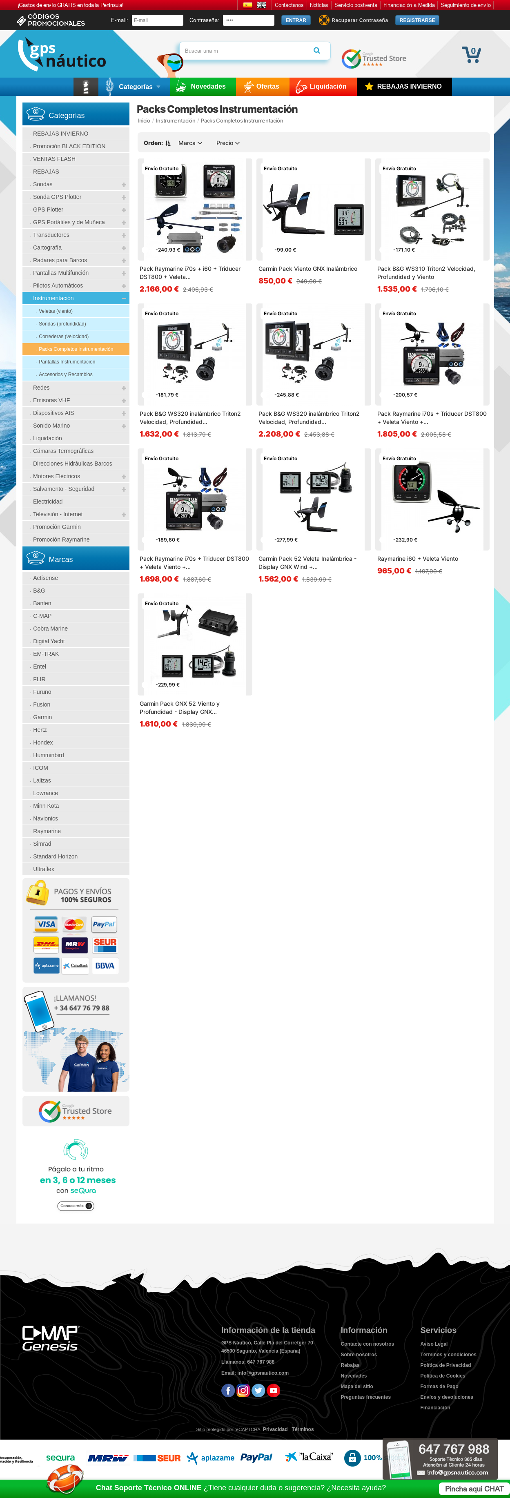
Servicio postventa (355, 5)
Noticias (319, 5)
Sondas (42, 184)
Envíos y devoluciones (447, 1397)
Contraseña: (204, 20)
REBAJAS (46, 171)
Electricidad (47, 501)
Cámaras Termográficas (63, 451)
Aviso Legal (434, 1344)
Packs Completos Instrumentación (75, 350)
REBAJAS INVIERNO (60, 133)
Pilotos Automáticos (58, 285)
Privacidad (275, 1429)
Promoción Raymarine (61, 539)
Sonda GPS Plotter (57, 197)
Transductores (51, 235)
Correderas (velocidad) (62, 338)
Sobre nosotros (359, 1355)
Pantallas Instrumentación (66, 363)
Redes (41, 387)
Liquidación (47, 438)
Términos (303, 1429)
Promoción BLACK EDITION (69, 146)
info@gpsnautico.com (263, 1373)
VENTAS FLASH (54, 159)
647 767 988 (260, 1362)
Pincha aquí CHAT (474, 1488)
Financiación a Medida (409, 5)
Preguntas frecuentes (366, 1397)
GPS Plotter (48, 209)
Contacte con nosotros (367, 1344)
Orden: (157, 143)
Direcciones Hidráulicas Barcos (72, 463)
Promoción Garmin (57, 527)
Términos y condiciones (449, 1355)
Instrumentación (53, 298)
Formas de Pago (440, 1386)
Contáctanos (289, 5)
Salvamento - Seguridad (63, 489)
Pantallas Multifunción (61, 273)
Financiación (435, 1408)
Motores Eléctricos (56, 476)
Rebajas (350, 1365)
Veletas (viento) (54, 312)
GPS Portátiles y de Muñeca (69, 222)
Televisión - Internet (57, 514)
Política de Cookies (443, 1376)
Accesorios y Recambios (64, 376)
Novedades (354, 1376)
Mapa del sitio (357, 1386)
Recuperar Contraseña (360, 20)
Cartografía (47, 247)
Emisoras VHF (51, 400)
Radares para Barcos (60, 260)
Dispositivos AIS (53, 413)
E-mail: (120, 20)
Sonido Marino (51, 425)
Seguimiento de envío (465, 5)
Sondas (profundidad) (61, 325)
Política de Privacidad (446, 1365)
